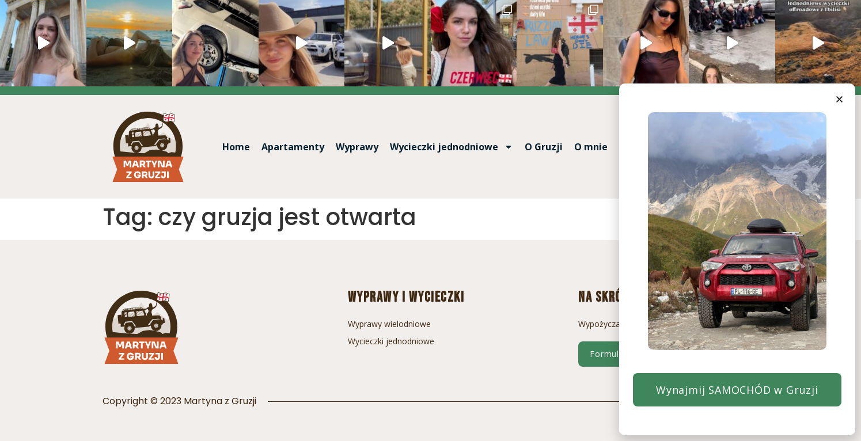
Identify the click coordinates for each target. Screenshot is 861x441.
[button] (839, 99)
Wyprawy (357, 146)
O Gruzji (544, 146)
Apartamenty (292, 146)
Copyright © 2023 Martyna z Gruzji (179, 401)
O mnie (591, 146)
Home (236, 146)
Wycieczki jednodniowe (451, 146)
